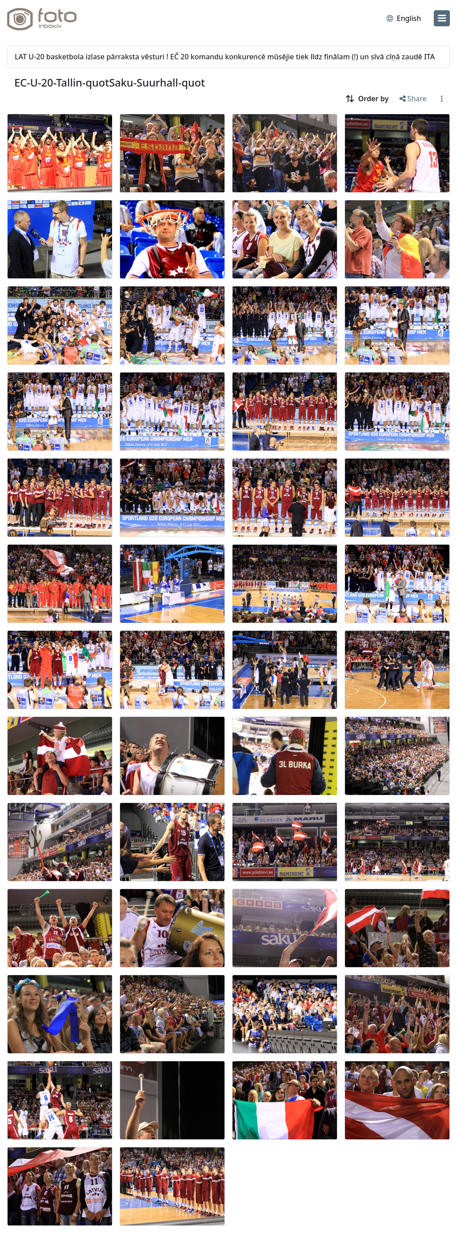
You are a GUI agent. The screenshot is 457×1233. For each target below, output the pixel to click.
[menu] (442, 18)
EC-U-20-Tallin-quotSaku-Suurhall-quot (109, 82)
